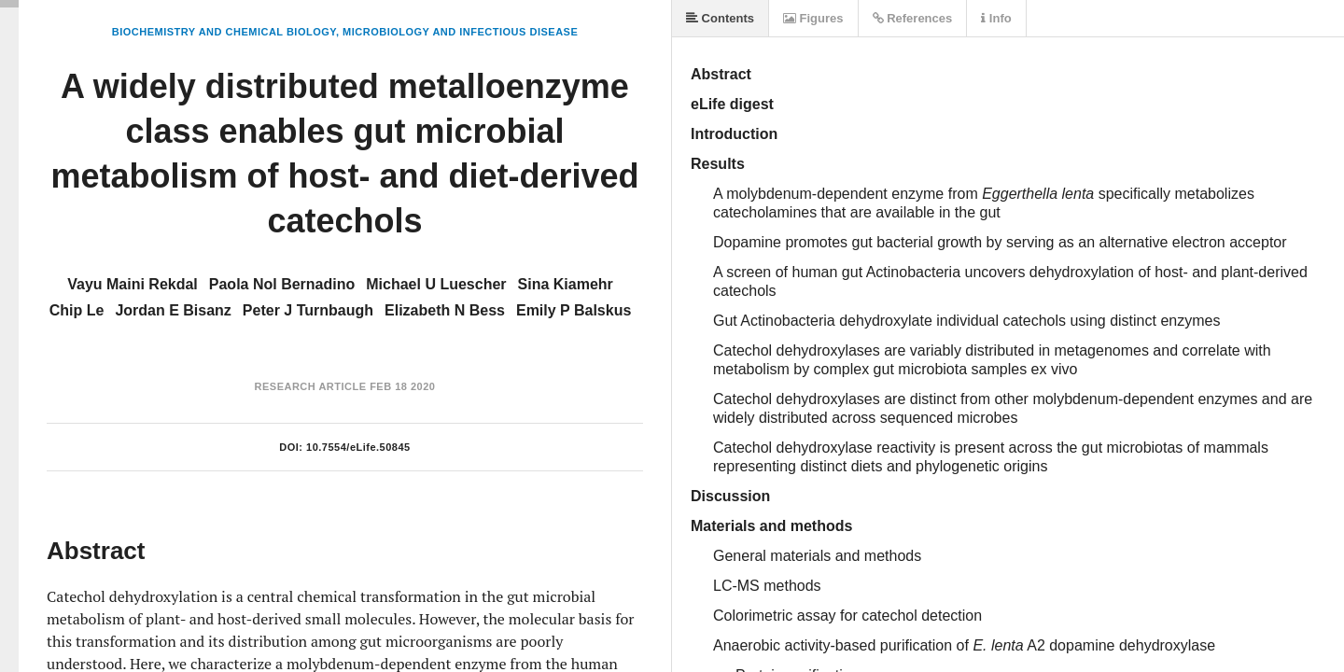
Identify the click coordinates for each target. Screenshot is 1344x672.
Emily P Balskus (573, 310)
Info (996, 18)
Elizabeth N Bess (445, 310)
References (913, 18)
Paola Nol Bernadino (282, 284)
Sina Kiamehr (565, 284)
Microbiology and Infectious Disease (460, 31)
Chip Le (77, 310)
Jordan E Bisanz (173, 310)
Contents (720, 18)
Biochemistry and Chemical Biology (224, 31)
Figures (813, 18)
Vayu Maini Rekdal (132, 284)
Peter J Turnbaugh (308, 310)
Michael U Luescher (436, 284)
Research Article (311, 386)
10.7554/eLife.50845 (358, 447)
